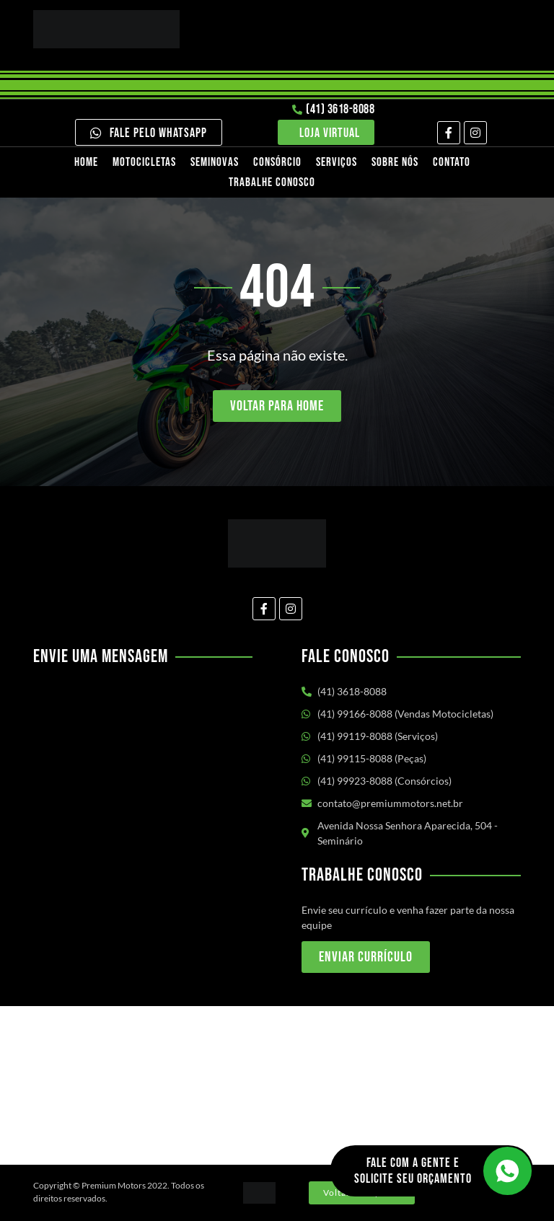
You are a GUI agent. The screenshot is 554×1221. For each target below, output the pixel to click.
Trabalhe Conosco (272, 182)
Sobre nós (394, 162)
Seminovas (214, 162)
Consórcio (277, 162)
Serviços (336, 162)
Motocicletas (144, 162)
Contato (451, 162)
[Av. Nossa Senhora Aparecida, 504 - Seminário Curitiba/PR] (277, 1085)
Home (86, 162)
